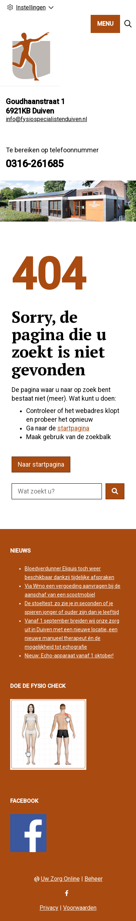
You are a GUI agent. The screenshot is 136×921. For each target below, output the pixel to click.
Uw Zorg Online (60, 878)
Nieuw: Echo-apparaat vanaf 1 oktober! (69, 655)
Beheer (94, 878)
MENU (105, 23)
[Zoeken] (128, 24)
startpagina (73, 428)
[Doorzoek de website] (57, 491)
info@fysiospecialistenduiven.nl (46, 119)
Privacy (49, 907)
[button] (115, 491)
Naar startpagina (41, 464)
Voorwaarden (79, 907)
